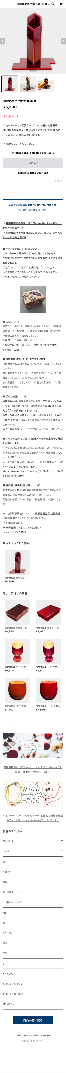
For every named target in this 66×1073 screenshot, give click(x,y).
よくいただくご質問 (16, 532)
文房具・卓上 (9, 841)
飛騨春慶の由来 (14, 522)
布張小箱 (7, 932)
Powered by (33, 1041)
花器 (5, 953)
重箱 (5, 881)
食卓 (5, 943)
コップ (6, 851)
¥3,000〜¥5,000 (12, 983)
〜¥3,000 (8, 973)
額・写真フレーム (11, 892)
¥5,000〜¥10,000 (13, 994)
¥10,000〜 (9, 1004)
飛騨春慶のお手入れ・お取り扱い (23, 527)
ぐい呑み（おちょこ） (13, 902)
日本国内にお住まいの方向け (33, 172)
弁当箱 (6, 871)
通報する (58, 181)
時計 (5, 912)
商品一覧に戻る (33, 1020)
